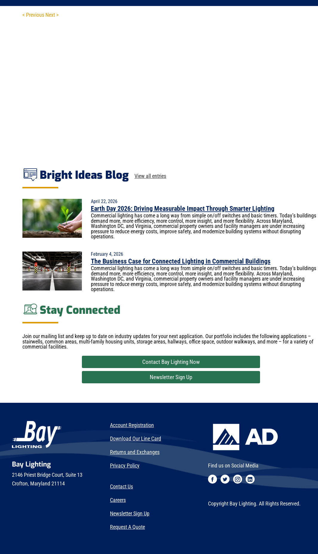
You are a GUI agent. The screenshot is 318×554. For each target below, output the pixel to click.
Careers (118, 500)
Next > (52, 15)
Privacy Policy (125, 466)
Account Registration (132, 425)
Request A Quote (127, 527)
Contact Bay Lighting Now (171, 361)
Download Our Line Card (135, 439)
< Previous (33, 15)
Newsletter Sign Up (171, 377)
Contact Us (121, 487)
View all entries (150, 176)
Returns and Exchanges (135, 452)
